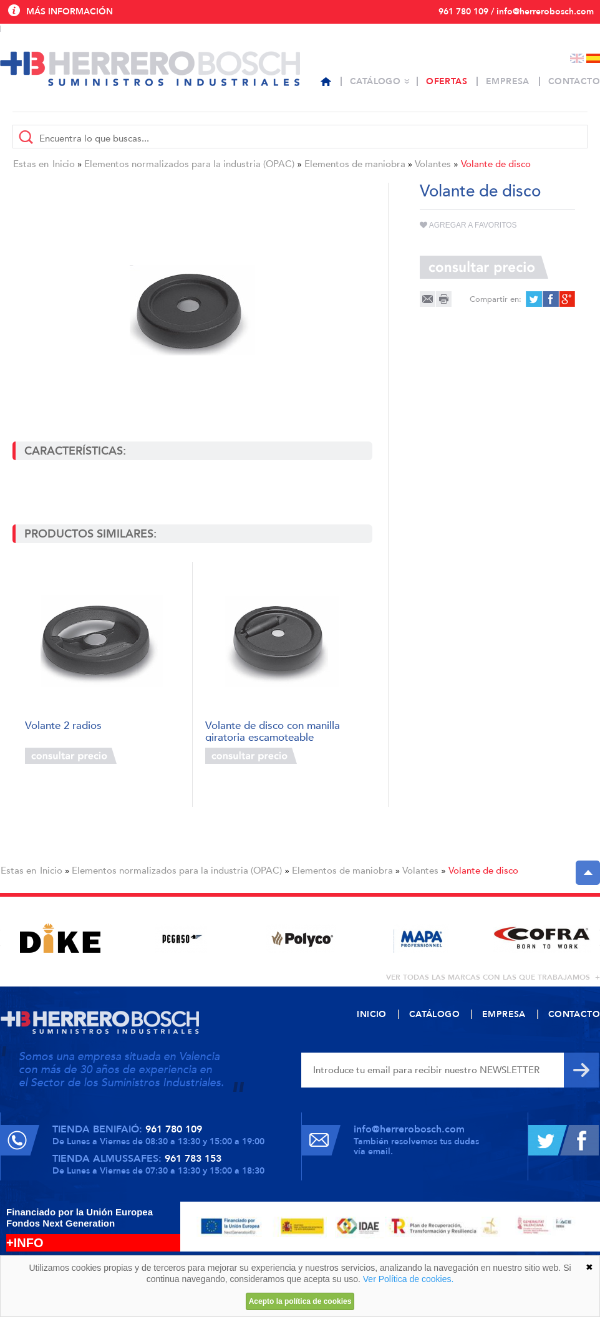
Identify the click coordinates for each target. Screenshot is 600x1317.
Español (593, 58)
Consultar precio (71, 756)
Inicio (63, 164)
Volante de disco (496, 164)
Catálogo (375, 81)
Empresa (508, 81)
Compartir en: (495, 299)
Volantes (433, 164)
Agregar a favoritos (468, 225)
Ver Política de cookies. (408, 1279)
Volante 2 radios (63, 726)
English (577, 58)
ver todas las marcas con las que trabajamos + (493, 977)
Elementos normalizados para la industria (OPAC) (189, 164)
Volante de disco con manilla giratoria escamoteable (272, 730)
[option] (60, 938)
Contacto (574, 81)
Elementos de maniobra (354, 164)
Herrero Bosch (150, 68)
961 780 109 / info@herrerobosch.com (516, 11)
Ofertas (446, 81)
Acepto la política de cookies (300, 1301)
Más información (69, 11)
